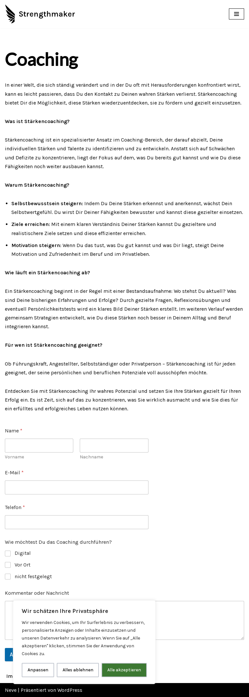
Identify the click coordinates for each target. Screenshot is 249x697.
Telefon (15, 507)
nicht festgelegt (33, 576)
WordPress (69, 690)
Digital (23, 553)
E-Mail (14, 472)
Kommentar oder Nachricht (37, 593)
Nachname (91, 457)
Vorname (14, 457)
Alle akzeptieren (124, 670)
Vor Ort (22, 565)
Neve (11, 690)
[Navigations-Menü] (236, 13)
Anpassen (38, 670)
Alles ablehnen (78, 670)
